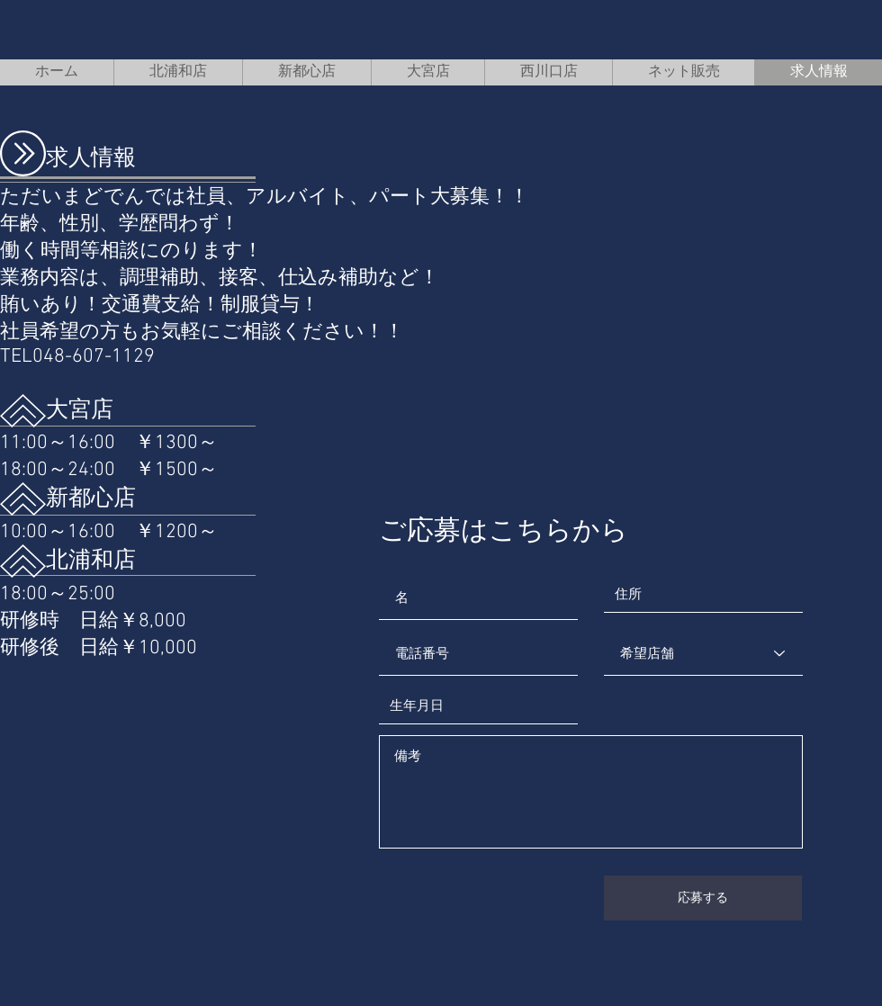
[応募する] (703, 898)
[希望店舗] (703, 653)
